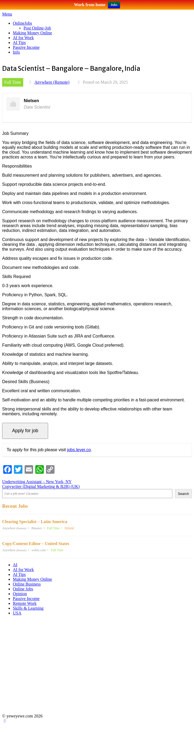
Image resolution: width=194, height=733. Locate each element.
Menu (7, 14)
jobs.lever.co (79, 449)
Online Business (27, 584)
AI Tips (19, 42)
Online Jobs (23, 589)
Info (16, 52)
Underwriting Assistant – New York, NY (37, 481)
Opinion (20, 593)
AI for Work (23, 37)
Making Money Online (32, 33)
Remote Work (25, 603)
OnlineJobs (22, 23)
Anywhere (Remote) (51, 82)
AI (15, 564)
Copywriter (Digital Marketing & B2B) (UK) (41, 486)
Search (183, 494)
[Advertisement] (96, 667)
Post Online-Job (37, 28)
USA (17, 613)
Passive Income (26, 47)
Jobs (114, 5)
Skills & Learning (28, 608)
